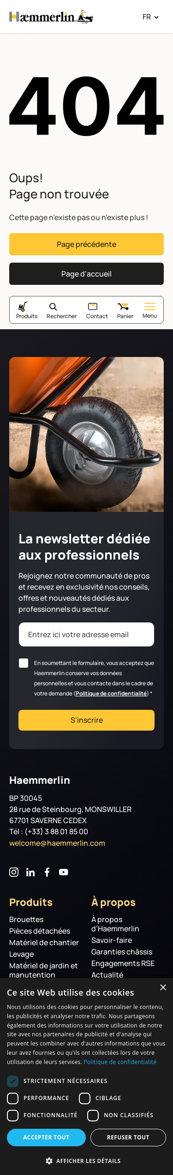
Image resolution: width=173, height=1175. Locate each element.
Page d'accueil (86, 274)
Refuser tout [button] (128, 1137)
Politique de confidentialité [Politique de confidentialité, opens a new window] (120, 1062)
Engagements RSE (123, 963)
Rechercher (62, 316)
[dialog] (86, 1076)
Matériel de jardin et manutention (43, 970)
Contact (97, 316)
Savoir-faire (111, 940)
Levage (21, 954)
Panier (125, 316)
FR (147, 17)
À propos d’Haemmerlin (115, 924)
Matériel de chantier (44, 942)
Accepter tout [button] (46, 1137)
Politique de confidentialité (111, 693)
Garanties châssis (121, 952)
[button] (86, 1160)
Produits (26, 316)
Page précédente (86, 244)
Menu (150, 311)
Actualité (107, 975)
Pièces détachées (39, 931)
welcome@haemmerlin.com (57, 843)
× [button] (162, 987)
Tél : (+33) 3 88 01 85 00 (48, 831)
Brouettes (26, 919)
